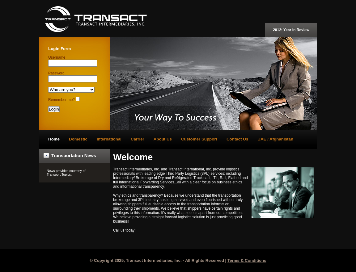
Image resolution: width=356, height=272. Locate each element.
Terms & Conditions (246, 260)
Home (54, 139)
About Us (163, 139)
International (109, 139)
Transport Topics (59, 174)
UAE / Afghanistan (275, 139)
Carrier (137, 139)
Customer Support (199, 139)
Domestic (78, 139)
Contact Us (237, 139)
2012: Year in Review (291, 30)
